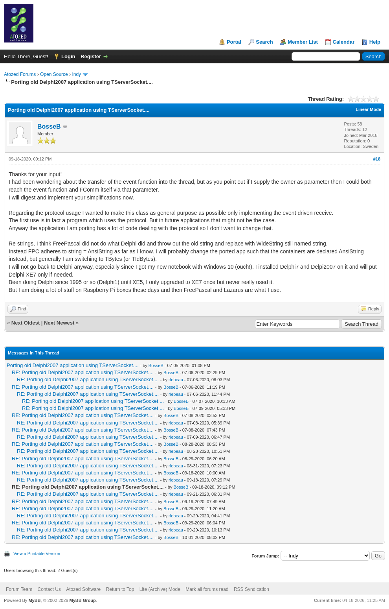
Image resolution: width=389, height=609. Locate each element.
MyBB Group (82, 600)
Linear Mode (368, 109)
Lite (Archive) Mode (159, 589)
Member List (303, 42)
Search (264, 42)
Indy (76, 74)
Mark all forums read (206, 589)
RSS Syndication (251, 589)
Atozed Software (83, 589)
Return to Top (120, 589)
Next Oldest (25, 323)
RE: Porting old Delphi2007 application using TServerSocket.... (83, 372)
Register (91, 56)
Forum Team (19, 589)
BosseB (49, 126)
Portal (234, 42)
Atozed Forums (20, 74)
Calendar (344, 42)
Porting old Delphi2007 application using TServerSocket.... (73, 365)
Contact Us (49, 589)
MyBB (34, 600)
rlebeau (176, 379)
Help (374, 42)
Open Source (54, 74)
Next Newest (59, 323)
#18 (376, 159)
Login (68, 56)
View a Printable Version (36, 553)
